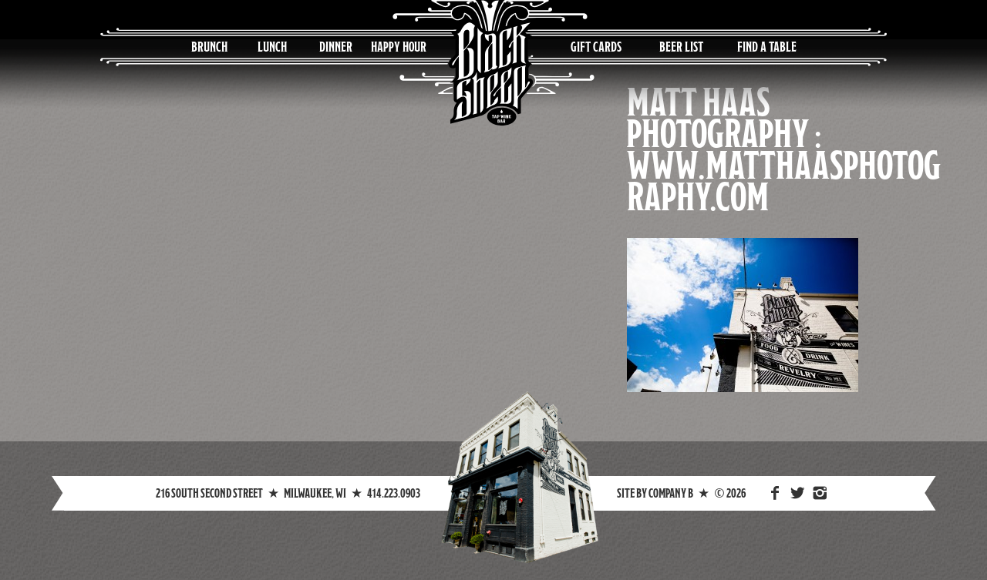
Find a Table (767, 46)
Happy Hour (398, 46)
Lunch (272, 46)
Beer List (681, 46)
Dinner (335, 46)
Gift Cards (596, 46)
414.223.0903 (393, 492)
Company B (670, 492)
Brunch (209, 46)
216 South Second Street (209, 492)
